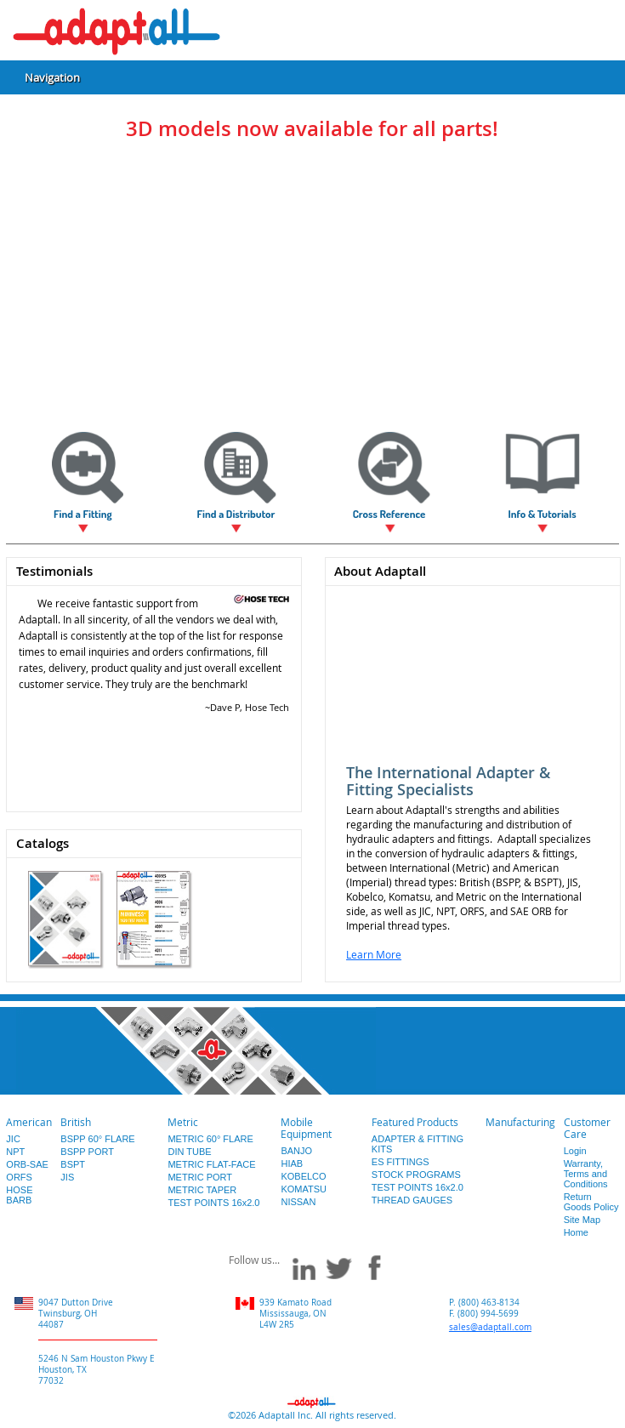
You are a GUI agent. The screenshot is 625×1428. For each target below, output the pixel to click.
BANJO (296, 1151)
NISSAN (298, 1202)
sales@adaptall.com (490, 1327)
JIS (67, 1177)
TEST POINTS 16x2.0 (213, 1203)
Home (576, 1232)
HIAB (292, 1163)
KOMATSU (304, 1189)
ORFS (19, 1177)
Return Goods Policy (591, 1202)
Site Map (582, 1220)
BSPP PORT (87, 1151)
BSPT (72, 1164)
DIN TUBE (189, 1151)
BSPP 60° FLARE (97, 1139)
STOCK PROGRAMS (416, 1174)
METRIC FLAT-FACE (211, 1164)
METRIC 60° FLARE (210, 1139)
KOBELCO (303, 1176)
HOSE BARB (19, 1195)
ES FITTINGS (400, 1162)
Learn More (373, 954)
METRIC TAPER (202, 1190)
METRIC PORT (200, 1177)
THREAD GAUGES (412, 1200)
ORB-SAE (27, 1164)
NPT (15, 1151)
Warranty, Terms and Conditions (586, 1173)
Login (575, 1151)
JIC (13, 1139)
